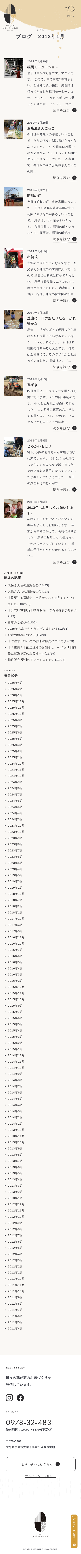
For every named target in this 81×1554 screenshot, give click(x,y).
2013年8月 (15, 1154)
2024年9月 (15, 782)
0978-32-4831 (30, 1422)
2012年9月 (15, 1222)
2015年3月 (15, 1036)
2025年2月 (15, 751)
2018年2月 (15, 906)
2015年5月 (15, 1024)
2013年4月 (15, 1179)
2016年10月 (16, 943)
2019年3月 (15, 881)
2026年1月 (15, 695)
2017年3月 (15, 931)
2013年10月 (16, 1142)
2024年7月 (15, 794)
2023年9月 (15, 838)
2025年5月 (15, 738)
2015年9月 (15, 1005)
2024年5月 (15, 806)
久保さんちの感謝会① (23, 591)
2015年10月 (16, 999)
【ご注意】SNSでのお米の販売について (36, 641)
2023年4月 (15, 869)
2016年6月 (15, 956)
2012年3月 (15, 1260)
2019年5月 (15, 875)
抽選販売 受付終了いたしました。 (31, 659)
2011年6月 (15, 1316)
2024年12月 (16, 763)
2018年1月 (15, 912)
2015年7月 (15, 1011)
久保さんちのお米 (10, 17)
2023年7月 (15, 850)
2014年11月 (16, 1061)
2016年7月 (15, 949)
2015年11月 (16, 993)
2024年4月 (15, 813)
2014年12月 (16, 1055)
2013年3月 (15, 1185)
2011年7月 (15, 1309)
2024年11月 (16, 769)
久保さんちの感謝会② (23, 585)
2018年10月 (16, 893)
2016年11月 (16, 937)
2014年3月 (15, 1111)
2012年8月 (15, 1229)
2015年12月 (16, 987)
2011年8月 (15, 1303)
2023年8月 (15, 844)
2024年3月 (15, 819)
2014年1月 (15, 1123)
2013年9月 (15, 1148)
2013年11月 (16, 1136)
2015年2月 (15, 1042)
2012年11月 (16, 1210)
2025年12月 (16, 701)
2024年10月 (16, 775)
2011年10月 (16, 1291)
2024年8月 (15, 788)
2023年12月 (16, 825)
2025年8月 (15, 720)
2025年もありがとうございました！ (33, 628)
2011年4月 (15, 1328)
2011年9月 (15, 1297)
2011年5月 (15, 1322)
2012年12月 (16, 1204)
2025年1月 (15, 757)
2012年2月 (15, 1266)
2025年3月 (15, 744)
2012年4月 (15, 1254)
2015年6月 (15, 1018)
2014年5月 (15, 1098)
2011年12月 (16, 1278)
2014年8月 (15, 1080)
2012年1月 (15, 1272)
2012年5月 (15, 1247)
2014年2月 (15, 1117)
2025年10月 (16, 713)
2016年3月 (15, 974)
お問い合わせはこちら (41, 1464)
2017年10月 (16, 918)
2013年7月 (15, 1160)
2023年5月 (15, 862)
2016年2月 (15, 980)
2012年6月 (15, 1241)
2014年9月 (15, 1073)
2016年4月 (15, 968)
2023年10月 (16, 831)
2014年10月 (16, 1067)
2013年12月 (16, 1129)
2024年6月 (15, 800)
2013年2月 (15, 1191)
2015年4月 (15, 1030)
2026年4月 (15, 682)
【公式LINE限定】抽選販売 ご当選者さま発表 (41, 610)
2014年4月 (15, 1105)
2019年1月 (15, 887)
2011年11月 (16, 1285)
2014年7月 (15, 1086)
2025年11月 (16, 707)
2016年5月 (15, 962)
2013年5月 (15, 1173)
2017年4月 (15, 924)
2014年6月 (15, 1092)
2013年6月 (15, 1167)
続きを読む (61, 110)
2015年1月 (15, 1049)
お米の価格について (22, 634)
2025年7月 (15, 726)
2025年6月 (15, 732)
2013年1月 (15, 1198)
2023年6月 (15, 856)
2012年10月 (16, 1216)
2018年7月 (15, 900)
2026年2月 (15, 688)
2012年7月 (15, 1235)
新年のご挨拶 (17, 622)
